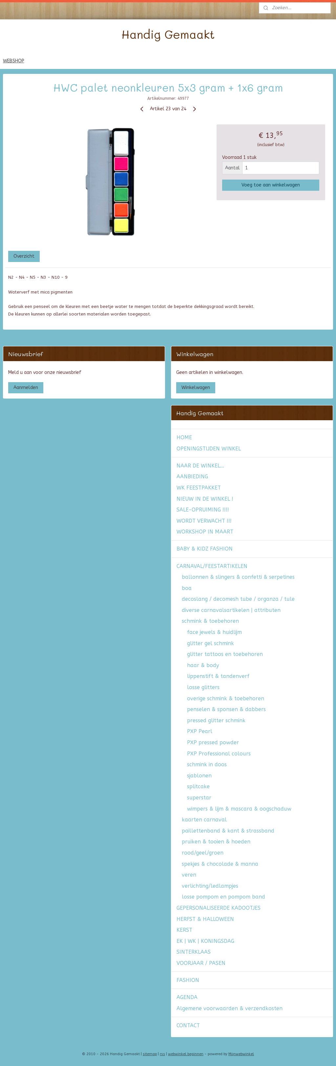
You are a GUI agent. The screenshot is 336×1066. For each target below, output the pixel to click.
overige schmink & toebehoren (225, 698)
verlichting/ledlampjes (210, 886)
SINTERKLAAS (194, 952)
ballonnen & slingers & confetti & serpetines (238, 577)
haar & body (203, 665)
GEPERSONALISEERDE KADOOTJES (219, 908)
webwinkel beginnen (185, 1054)
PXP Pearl (199, 731)
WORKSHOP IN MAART (205, 532)
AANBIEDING (192, 476)
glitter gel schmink (210, 643)
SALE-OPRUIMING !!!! (203, 510)
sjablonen (199, 775)
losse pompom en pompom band (223, 897)
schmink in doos (207, 764)
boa (187, 588)
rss (162, 1054)
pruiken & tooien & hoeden (216, 841)
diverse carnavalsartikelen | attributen (231, 610)
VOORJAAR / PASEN (201, 963)
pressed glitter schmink (216, 720)
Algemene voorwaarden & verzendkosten (230, 1008)
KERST (184, 930)
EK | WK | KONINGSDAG (205, 941)
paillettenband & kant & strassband (228, 831)
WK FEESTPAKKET (199, 488)
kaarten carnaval (204, 819)
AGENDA (187, 997)
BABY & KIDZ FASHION (205, 549)
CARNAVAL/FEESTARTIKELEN (212, 566)
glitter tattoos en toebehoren (225, 654)
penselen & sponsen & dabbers (226, 709)
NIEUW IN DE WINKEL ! (205, 499)
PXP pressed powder (213, 742)
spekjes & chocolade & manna (220, 864)
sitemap (150, 1054)
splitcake (198, 786)
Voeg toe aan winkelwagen (271, 184)
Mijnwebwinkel (241, 1054)
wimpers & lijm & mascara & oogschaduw (239, 809)
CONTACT (188, 1025)
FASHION (188, 980)
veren (189, 875)
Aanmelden (25, 387)
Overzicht (23, 256)
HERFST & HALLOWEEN (205, 919)
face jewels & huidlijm (214, 632)
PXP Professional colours (219, 754)
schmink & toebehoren (210, 621)
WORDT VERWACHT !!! (204, 521)
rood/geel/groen (202, 853)
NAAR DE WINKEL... (200, 466)
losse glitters (203, 687)
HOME (184, 437)
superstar (199, 797)
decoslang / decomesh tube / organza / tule (238, 599)
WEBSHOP (13, 61)
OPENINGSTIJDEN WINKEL (209, 449)
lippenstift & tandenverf (218, 676)
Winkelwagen (195, 387)
